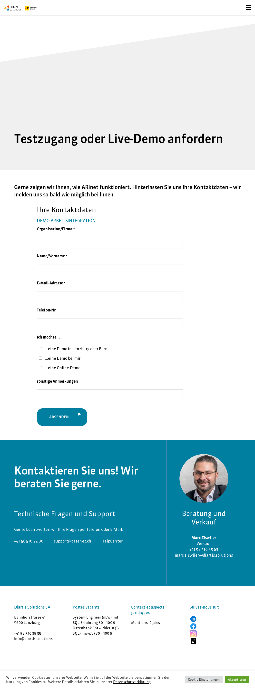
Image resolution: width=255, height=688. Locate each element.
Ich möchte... (48, 337)
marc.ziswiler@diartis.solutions (204, 555)
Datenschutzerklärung (132, 681)
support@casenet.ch (72, 541)
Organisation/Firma (56, 228)
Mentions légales (145, 622)
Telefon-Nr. (47, 310)
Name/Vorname (52, 255)
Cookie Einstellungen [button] (204, 679)
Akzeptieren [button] (237, 679)
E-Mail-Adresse (51, 283)
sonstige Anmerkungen (57, 381)
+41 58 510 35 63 (203, 549)
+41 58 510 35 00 (29, 541)
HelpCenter (112, 541)
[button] (193, 618)
